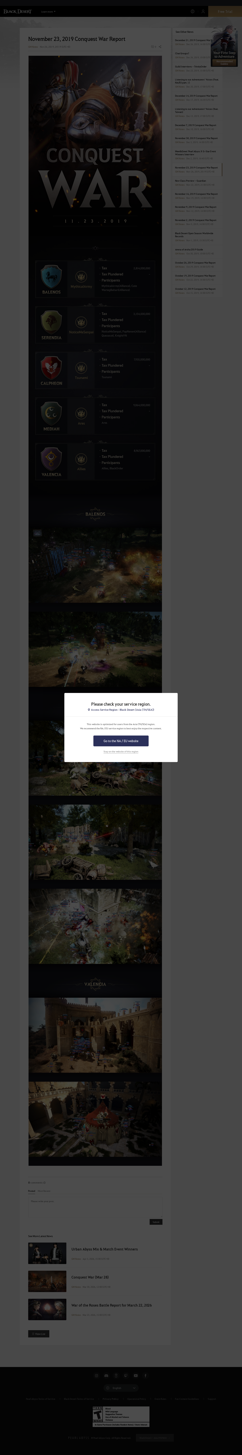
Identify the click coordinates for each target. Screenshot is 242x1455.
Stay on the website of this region (121, 751)
